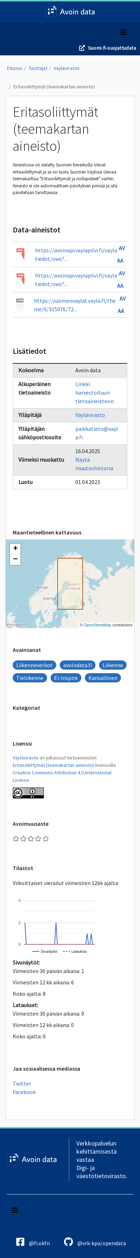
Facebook (24, 1091)
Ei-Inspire (66, 677)
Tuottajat (38, 68)
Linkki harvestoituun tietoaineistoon (94, 392)
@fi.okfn (33, 1242)
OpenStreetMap (97, 625)
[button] (15, 549)
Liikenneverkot (34, 665)
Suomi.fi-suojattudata (112, 48)
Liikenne (113, 665)
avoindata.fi (77, 665)
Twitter (22, 1083)
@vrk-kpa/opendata (95, 1242)
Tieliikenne (29, 677)
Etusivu (14, 68)
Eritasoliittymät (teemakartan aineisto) (54, 86)
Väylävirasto (67, 68)
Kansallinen (102, 677)
